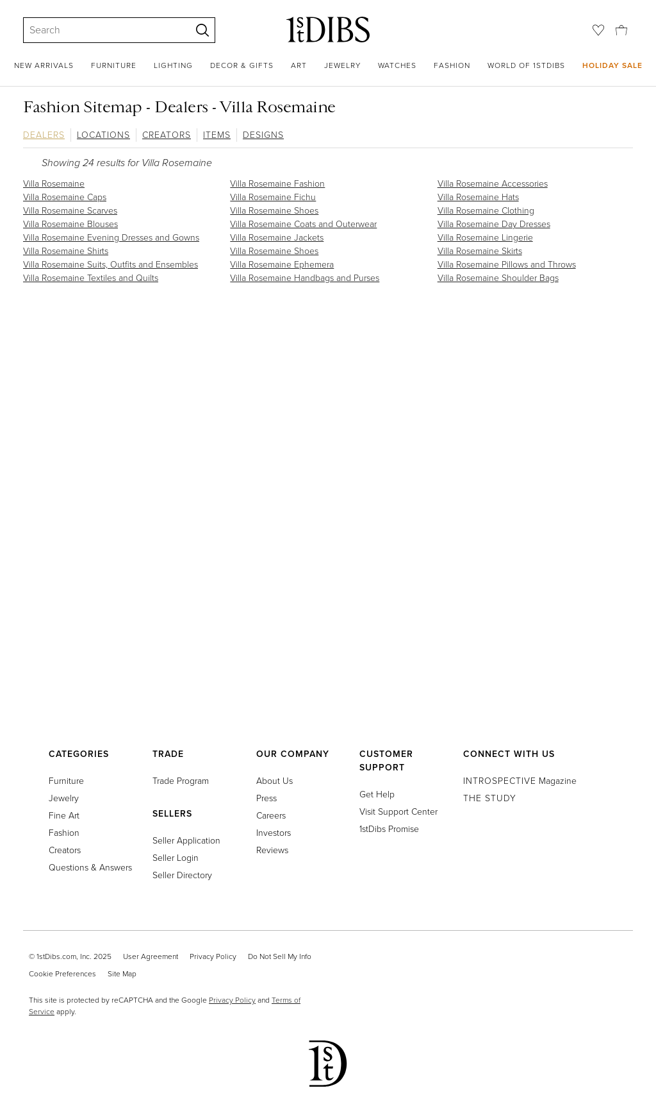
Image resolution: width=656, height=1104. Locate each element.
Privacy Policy (213, 956)
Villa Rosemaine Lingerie (485, 237)
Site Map (122, 974)
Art (299, 65)
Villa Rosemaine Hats (478, 197)
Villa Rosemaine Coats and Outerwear (303, 224)
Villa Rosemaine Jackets (277, 237)
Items (217, 135)
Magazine (520, 781)
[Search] (101, 30)
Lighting (173, 65)
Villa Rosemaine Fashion (277, 184)
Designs (263, 135)
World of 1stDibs (526, 65)
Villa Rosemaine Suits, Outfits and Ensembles (110, 264)
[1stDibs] (328, 29)
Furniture (113, 65)
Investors (273, 833)
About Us (274, 781)
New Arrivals (44, 65)
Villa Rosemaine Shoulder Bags (498, 278)
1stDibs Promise (389, 829)
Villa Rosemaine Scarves (70, 210)
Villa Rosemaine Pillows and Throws (507, 264)
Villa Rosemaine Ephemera (282, 264)
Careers (271, 815)
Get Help (377, 794)
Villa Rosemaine (54, 184)
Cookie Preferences (62, 974)
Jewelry (342, 65)
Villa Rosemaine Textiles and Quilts (90, 278)
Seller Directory (182, 875)
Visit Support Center (398, 812)
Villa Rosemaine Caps (64, 197)
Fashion (452, 65)
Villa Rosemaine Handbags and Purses (304, 278)
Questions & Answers (90, 867)
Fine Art (64, 815)
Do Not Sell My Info (279, 956)
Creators (166, 135)
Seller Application (186, 840)
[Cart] (621, 29)
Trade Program (180, 781)
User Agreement (150, 956)
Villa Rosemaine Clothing (486, 210)
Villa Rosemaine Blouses (70, 224)
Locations (103, 135)
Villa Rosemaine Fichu (273, 197)
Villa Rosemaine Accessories (493, 184)
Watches (397, 65)
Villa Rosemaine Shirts (65, 251)
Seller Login (175, 858)
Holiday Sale (612, 65)
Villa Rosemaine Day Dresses (494, 224)
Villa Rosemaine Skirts (480, 251)
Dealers (44, 135)
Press (266, 798)
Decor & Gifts (242, 65)
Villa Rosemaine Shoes (274, 210)
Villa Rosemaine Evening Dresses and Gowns (111, 237)
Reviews (272, 850)
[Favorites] (598, 30)
